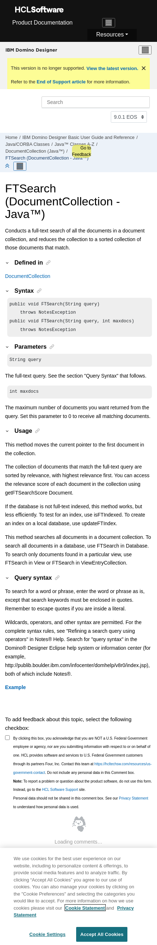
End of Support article (61, 81)
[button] (7, 262)
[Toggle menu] (145, 50)
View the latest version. (111, 68)
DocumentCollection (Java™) (35, 151)
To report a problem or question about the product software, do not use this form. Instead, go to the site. (82, 790)
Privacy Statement (133, 803)
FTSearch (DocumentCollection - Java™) (46, 158)
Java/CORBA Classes (27, 144)
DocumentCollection (27, 276)
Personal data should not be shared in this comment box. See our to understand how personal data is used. (80, 807)
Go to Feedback (81, 151)
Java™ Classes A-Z (74, 144)
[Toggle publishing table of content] (19, 166)
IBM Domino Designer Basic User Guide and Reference (78, 137)
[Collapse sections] (7, 166)
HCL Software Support (60, 794)
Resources (109, 34)
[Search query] (96, 102)
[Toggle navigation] (108, 22)
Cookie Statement (85, 911)
